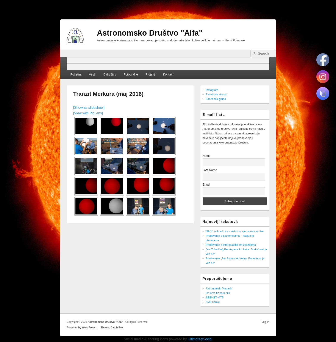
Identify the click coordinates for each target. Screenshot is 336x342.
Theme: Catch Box (112, 327)
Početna (75, 74)
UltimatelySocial (200, 339)
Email (206, 184)
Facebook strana (216, 94)
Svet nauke (213, 302)
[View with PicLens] (88, 113)
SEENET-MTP (215, 297)
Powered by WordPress (81, 327)
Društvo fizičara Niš (218, 293)
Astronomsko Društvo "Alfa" (150, 32)
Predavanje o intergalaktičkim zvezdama (231, 244)
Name (207, 156)
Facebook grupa (216, 99)
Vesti (92, 74)
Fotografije (131, 74)
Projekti (150, 74)
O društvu (109, 74)
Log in (265, 321)
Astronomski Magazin (219, 288)
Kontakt (168, 74)
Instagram (212, 89)
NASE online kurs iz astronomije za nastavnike (235, 231)
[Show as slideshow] (89, 107)
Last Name (210, 170)
